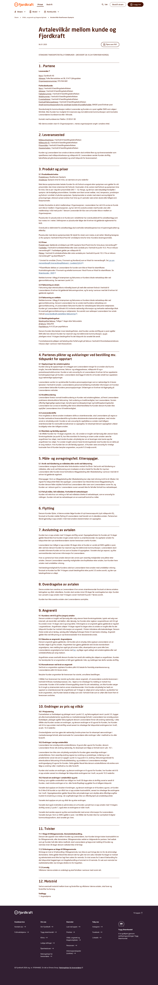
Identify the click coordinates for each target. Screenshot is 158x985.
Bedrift (49, 5)
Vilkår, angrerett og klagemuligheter (34, 17)
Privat (40, 5)
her (74, 650)
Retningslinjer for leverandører (70, 968)
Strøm (17, 17)
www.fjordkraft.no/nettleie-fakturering (60, 314)
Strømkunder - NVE (46, 273)
